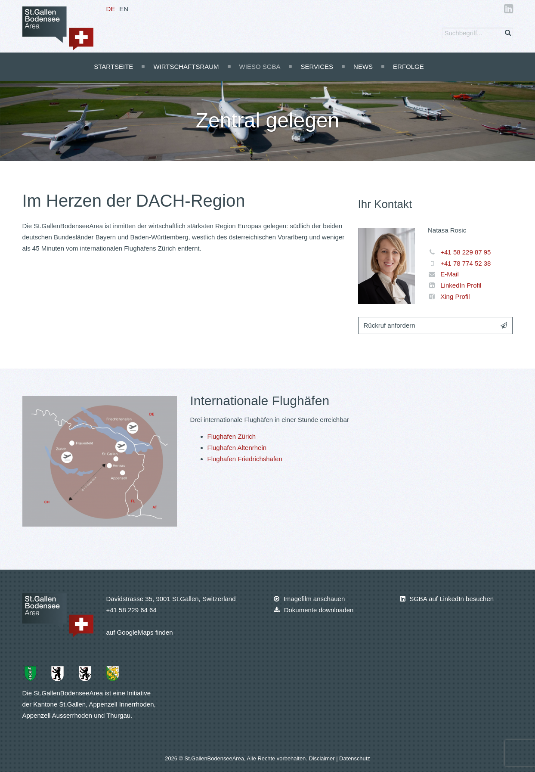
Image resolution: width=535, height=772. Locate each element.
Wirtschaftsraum (186, 66)
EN (123, 8)
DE (110, 8)
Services (316, 66)
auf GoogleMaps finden (139, 632)
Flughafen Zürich (231, 436)
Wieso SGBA (260, 66)
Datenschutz (354, 758)
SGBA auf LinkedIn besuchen (447, 598)
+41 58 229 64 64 (131, 610)
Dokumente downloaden (313, 610)
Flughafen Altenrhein (237, 447)
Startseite (113, 66)
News (363, 66)
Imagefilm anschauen (309, 598)
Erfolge (408, 66)
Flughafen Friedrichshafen (244, 458)
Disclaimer (322, 758)
